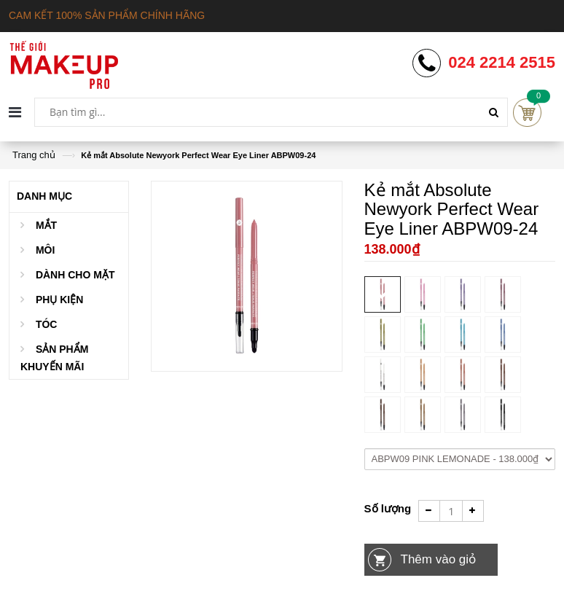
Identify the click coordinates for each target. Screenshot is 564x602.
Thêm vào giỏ (439, 559)
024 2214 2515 (501, 62)
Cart (527, 112)
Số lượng (388, 508)
